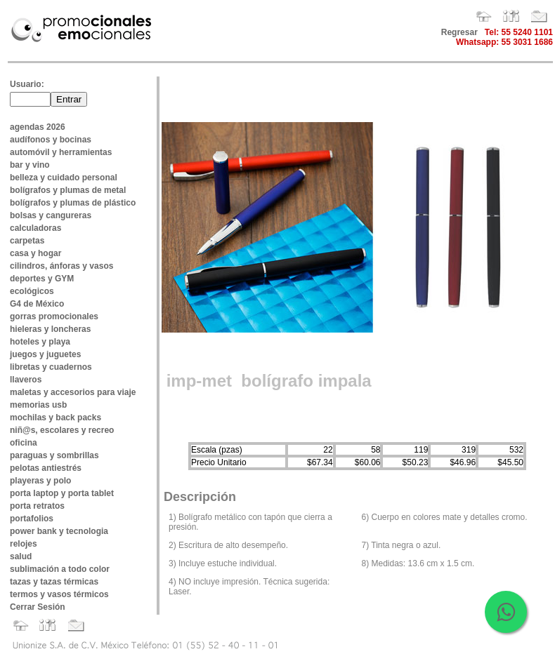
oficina (23, 443)
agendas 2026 (37, 127)
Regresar (459, 32)
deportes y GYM (42, 278)
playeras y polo (40, 481)
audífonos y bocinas (50, 140)
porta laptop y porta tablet (62, 493)
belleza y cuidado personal (63, 177)
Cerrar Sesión (37, 607)
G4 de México (37, 304)
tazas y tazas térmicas (54, 582)
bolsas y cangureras (50, 215)
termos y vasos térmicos (59, 594)
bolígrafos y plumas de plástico (73, 203)
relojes (23, 544)
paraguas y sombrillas (54, 455)
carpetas (27, 241)
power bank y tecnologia (59, 531)
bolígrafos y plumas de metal (68, 190)
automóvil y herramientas (61, 152)
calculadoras (35, 228)
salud (21, 556)
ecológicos (32, 291)
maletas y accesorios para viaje (73, 392)
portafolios (31, 518)
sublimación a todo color (60, 569)
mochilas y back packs (55, 417)
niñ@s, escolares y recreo (62, 430)
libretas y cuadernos (51, 367)
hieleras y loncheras (50, 329)
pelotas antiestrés (45, 468)
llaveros (25, 380)
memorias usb (38, 405)
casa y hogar (35, 253)
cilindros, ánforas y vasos (61, 266)
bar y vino (30, 165)
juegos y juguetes (45, 354)
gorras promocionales (54, 316)
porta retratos (37, 506)
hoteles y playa (40, 342)
